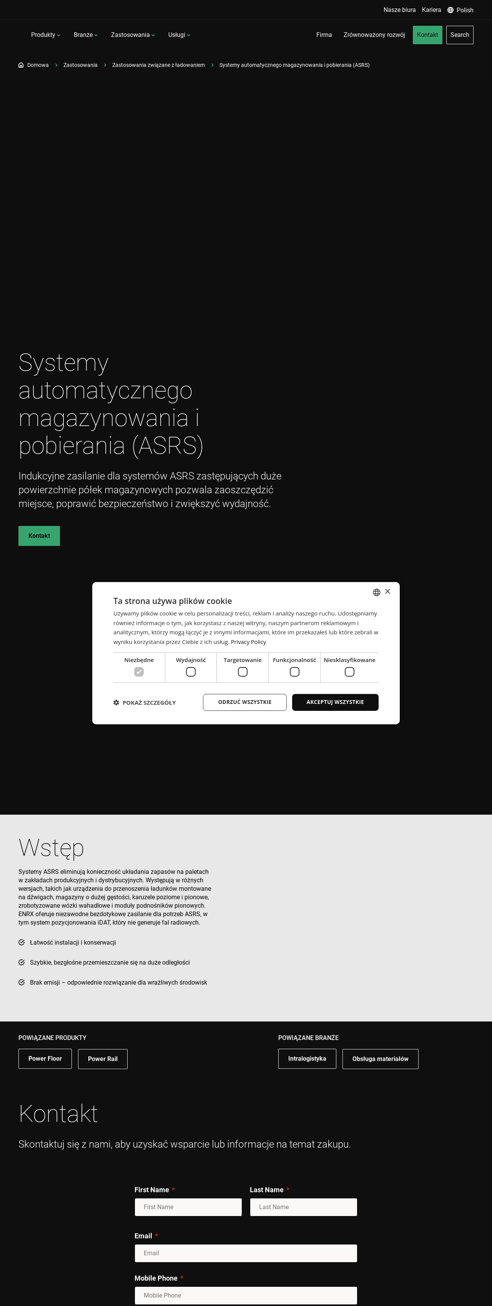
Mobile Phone (156, 1278)
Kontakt (39, 535)
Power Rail (103, 1074)
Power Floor (45, 1073)
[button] (144, 702)
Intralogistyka (307, 1073)
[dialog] (246, 653)
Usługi (226, 34)
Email (143, 1236)
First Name (152, 1190)
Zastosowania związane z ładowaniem (158, 65)
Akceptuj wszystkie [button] (334, 702)
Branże (133, 34)
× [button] (387, 591)
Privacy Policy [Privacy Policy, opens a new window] (249, 641)
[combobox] (377, 592)
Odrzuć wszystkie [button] (242, 702)
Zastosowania (180, 34)
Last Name (267, 1190)
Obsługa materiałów (380, 1074)
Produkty (93, 34)
